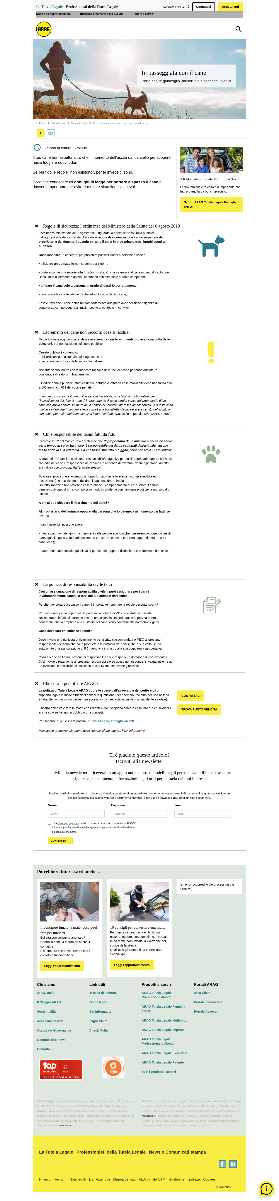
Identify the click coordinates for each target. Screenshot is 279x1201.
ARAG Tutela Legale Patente (163, 1071)
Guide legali (98, 1011)
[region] (139, 275)
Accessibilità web (50, 1030)
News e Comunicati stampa (177, 1160)
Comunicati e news (51, 1048)
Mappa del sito (124, 1188)
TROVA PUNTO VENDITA (201, 718)
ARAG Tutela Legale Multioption (165, 1029)
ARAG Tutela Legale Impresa (163, 1038)
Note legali (77, 1188)
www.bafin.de (148, 1124)
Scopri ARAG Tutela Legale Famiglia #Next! (210, 205)
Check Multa (98, 1039)
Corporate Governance (54, 1039)
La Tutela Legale (49, 7)
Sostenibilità (46, 1020)
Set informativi (100, 1020)
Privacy (44, 1188)
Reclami (60, 1188)
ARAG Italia (45, 1001)
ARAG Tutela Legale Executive (164, 1062)
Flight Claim (98, 1030)
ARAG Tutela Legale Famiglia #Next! (163, 1017)
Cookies (209, 1188)
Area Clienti (229, 6)
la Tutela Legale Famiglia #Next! (113, 730)
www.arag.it (65, 1134)
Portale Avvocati (206, 1020)
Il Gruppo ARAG (49, 1011)
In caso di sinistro (102, 1001)
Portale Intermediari (208, 1011)
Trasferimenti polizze (184, 1188)
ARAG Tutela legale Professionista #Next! (158, 1050)
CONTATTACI (192, 704)
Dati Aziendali (99, 1188)
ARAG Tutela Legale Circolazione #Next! (157, 1004)
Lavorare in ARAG (173, 6)
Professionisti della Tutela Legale (92, 7)
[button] (40, 133)
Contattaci (202, 6)
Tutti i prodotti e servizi (159, 1080)
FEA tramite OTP (152, 1188)
